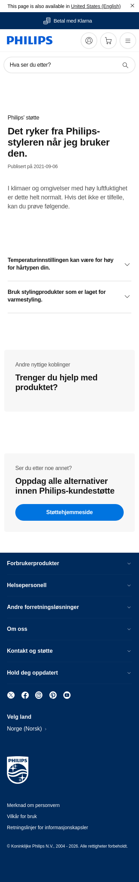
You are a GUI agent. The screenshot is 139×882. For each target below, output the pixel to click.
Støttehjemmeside (69, 512)
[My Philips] (89, 40)
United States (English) (96, 6)
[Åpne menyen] (128, 40)
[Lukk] (132, 5)
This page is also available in (38, 6)
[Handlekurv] (108, 40)
